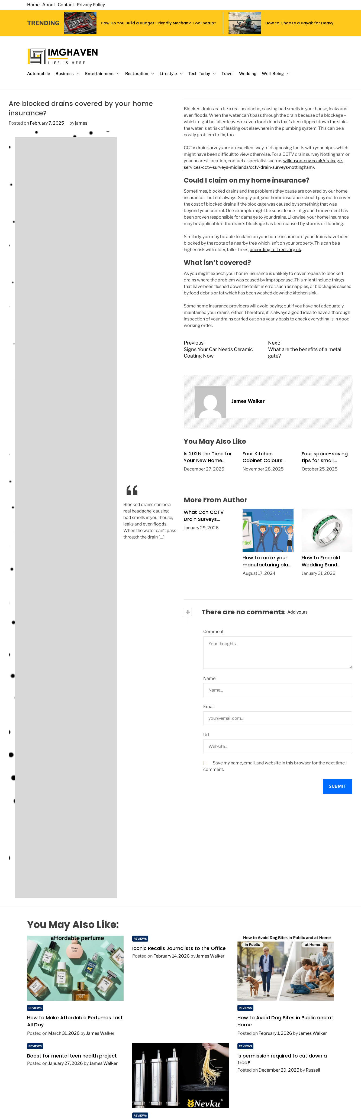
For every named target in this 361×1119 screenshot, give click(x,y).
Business (68, 73)
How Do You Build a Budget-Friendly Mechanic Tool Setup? (158, 23)
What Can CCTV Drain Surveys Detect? (204, 519)
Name (209, 678)
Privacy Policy (91, 4)
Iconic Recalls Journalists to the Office (179, 948)
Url (206, 734)
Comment (213, 631)
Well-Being (276, 73)
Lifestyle (171, 73)
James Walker (248, 401)
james (81, 123)
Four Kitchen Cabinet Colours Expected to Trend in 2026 (268, 464)
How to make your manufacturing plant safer (268, 564)
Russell (313, 1070)
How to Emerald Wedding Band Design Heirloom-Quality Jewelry (323, 568)
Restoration (139, 73)
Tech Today (202, 73)
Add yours (297, 612)
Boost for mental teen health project (72, 1055)
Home (33, 4)
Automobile (38, 73)
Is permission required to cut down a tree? (282, 1059)
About (48, 4)
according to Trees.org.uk (275, 249)
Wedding (248, 73)
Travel (227, 73)
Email (209, 706)
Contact (66, 4)
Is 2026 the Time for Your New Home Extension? (208, 460)
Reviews (35, 1008)
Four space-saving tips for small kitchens (325, 460)
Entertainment (102, 73)
